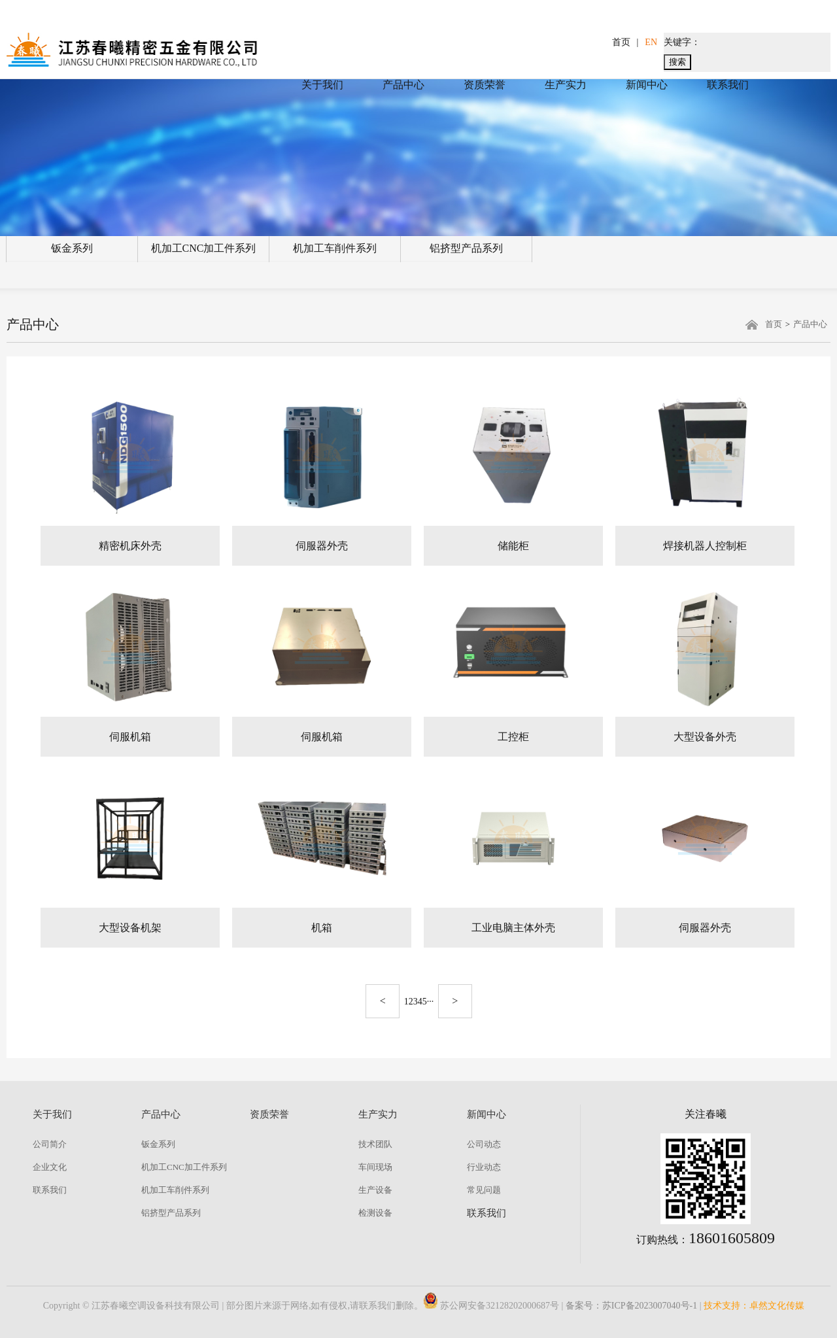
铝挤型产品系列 (466, 248)
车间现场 (375, 1167)
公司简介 (50, 1144)
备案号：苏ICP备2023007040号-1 (631, 1306)
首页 (621, 42)
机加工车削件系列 (335, 248)
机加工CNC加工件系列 (203, 248)
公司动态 (484, 1144)
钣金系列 (72, 248)
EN (651, 42)
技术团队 (375, 1144)
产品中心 (403, 84)
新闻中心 (647, 84)
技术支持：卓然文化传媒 (754, 1306)
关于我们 (322, 84)
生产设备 (375, 1190)
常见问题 (484, 1190)
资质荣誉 (484, 84)
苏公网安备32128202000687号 (491, 1306)
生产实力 (566, 84)
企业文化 (50, 1167)
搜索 (677, 62)
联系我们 (728, 84)
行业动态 (484, 1167)
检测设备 (375, 1213)
